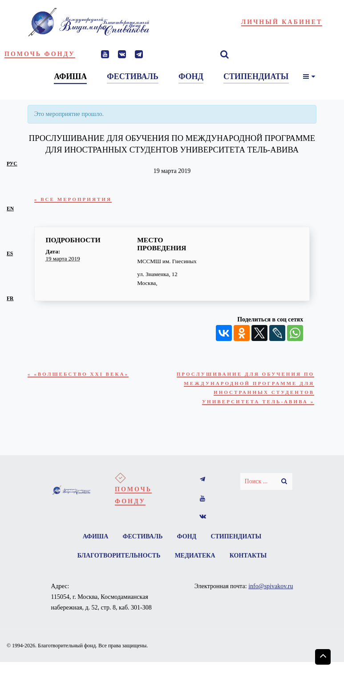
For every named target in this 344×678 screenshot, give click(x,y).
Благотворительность (118, 557)
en (10, 209)
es (10, 254)
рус (12, 164)
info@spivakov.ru (270, 588)
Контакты (248, 557)
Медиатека (195, 557)
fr (10, 298)
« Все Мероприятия (74, 199)
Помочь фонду (39, 54)
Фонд (187, 538)
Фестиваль (142, 538)
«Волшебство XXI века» (80, 374)
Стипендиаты (236, 538)
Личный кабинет (282, 22)
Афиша (95, 538)
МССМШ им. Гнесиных (167, 261)
